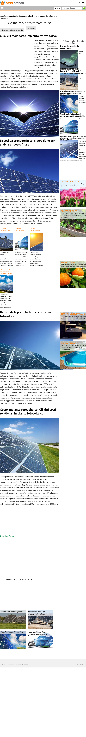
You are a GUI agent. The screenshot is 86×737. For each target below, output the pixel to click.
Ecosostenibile (25, 16)
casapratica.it (12, 16)
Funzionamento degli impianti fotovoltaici (36, 613)
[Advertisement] (23, 13)
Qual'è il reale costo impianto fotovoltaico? (28, 36)
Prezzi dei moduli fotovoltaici (12, 632)
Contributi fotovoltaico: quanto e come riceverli (37, 633)
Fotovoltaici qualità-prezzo (11, 612)
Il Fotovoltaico (38, 16)
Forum (57, 8)
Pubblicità (80, 665)
